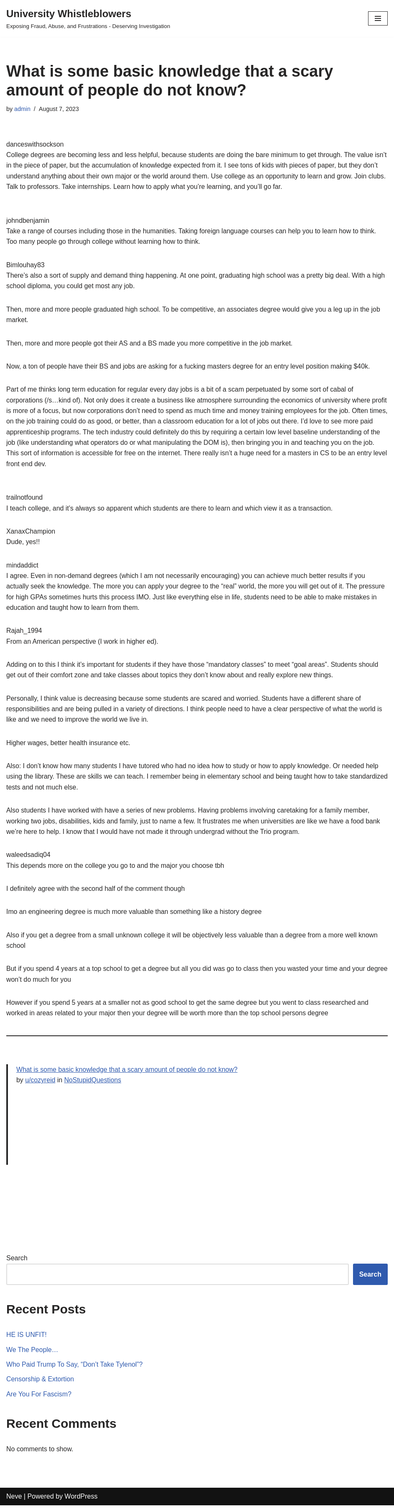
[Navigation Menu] (378, 18)
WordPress (80, 1503)
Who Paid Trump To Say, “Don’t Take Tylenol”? (75, 1370)
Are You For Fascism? (39, 1400)
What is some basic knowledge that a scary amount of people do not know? (128, 1075)
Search (17, 1264)
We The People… (32, 1356)
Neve (14, 1503)
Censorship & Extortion (40, 1385)
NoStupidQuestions (94, 1086)
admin (22, 109)
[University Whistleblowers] (88, 18)
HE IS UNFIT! (26, 1340)
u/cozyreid (40, 1086)
